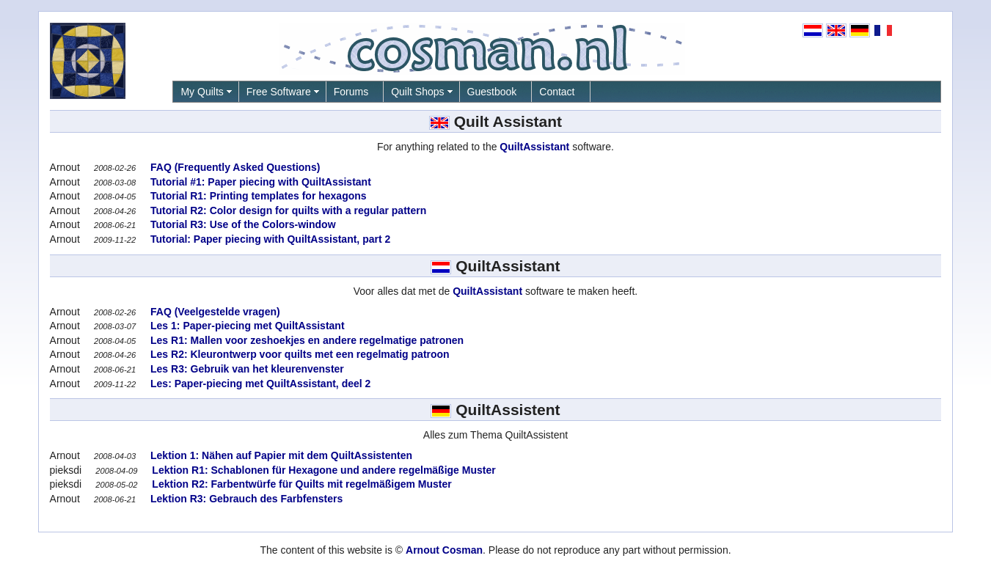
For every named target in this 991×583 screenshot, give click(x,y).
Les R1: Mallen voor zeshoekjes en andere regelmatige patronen (305, 340)
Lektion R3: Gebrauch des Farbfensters (245, 499)
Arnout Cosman (444, 550)
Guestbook (492, 92)
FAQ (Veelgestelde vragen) (213, 312)
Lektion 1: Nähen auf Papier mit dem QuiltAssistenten (279, 455)
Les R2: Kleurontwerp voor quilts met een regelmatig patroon (298, 354)
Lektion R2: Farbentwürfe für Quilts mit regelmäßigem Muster (300, 484)
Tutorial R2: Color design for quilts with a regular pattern (286, 210)
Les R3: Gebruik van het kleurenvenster (245, 369)
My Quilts (201, 92)
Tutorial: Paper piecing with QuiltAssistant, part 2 (268, 239)
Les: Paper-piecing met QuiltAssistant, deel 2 (258, 383)
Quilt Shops (417, 92)
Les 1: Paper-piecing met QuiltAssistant (245, 325)
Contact (556, 92)
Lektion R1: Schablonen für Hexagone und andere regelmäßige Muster (322, 470)
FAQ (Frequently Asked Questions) (233, 167)
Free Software (278, 92)
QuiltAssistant (534, 147)
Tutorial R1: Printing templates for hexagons (256, 196)
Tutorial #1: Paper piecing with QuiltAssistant (259, 182)
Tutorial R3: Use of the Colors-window (241, 224)
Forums (351, 92)
